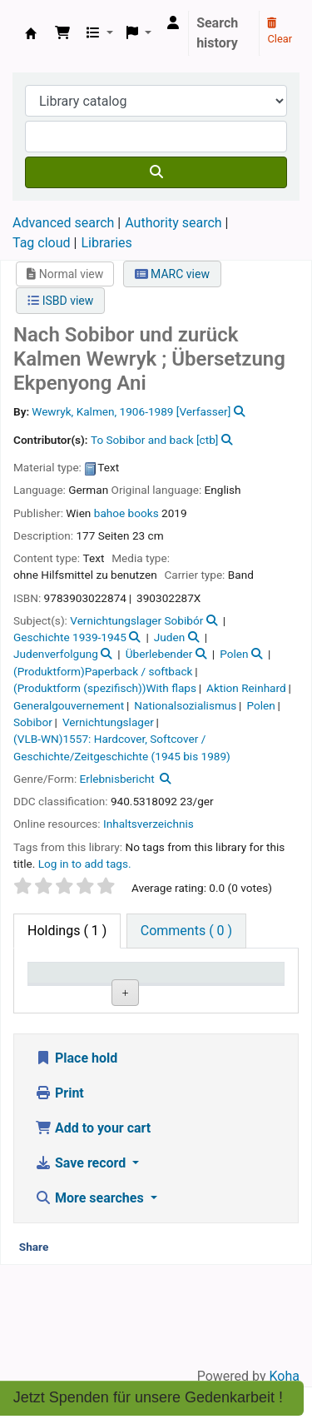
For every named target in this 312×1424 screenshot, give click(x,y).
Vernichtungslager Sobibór (136, 620)
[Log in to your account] (173, 23)
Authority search (173, 223)
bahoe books (126, 513)
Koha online (31, 33)
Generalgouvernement (68, 705)
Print (59, 1194)
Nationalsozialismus (185, 705)
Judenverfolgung (55, 653)
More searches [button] (91, 1299)
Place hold (76, 1160)
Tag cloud (41, 243)
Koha (285, 1376)
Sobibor (32, 722)
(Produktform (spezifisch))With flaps (104, 688)
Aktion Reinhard (246, 688)
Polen (234, 653)
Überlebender (159, 653)
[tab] (186, 931)
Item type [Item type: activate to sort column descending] (63, 996)
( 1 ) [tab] (66, 931)
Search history (217, 33)
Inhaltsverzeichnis (148, 823)
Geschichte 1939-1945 (69, 637)
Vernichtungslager (108, 722)
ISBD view (60, 300)
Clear (279, 31)
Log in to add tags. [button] (84, 863)
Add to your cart (93, 1229)
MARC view (172, 274)
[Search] (156, 172)
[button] (62, 33)
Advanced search (63, 223)
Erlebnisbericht (117, 778)
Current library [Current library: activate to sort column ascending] (144, 988)
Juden (169, 637)
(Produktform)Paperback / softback (102, 671)
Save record (82, 1264)
